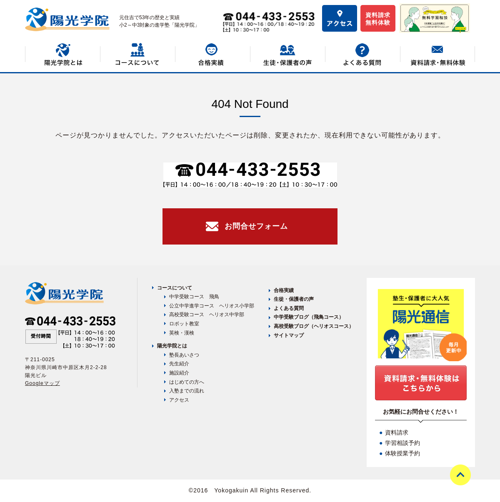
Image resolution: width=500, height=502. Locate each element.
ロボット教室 (184, 324)
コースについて (174, 288)
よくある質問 (289, 308)
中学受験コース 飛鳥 (194, 297)
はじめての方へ (186, 382)
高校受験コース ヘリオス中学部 (206, 314)
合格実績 (284, 290)
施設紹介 (179, 373)
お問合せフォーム (256, 226)
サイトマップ (289, 335)
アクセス (179, 400)
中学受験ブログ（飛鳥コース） (309, 317)
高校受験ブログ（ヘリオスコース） (314, 326)
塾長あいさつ (184, 355)
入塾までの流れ (186, 391)
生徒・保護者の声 (294, 299)
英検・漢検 (181, 333)
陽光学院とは (172, 346)
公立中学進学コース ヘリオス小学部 (211, 306)
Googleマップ (42, 383)
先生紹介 (179, 364)
